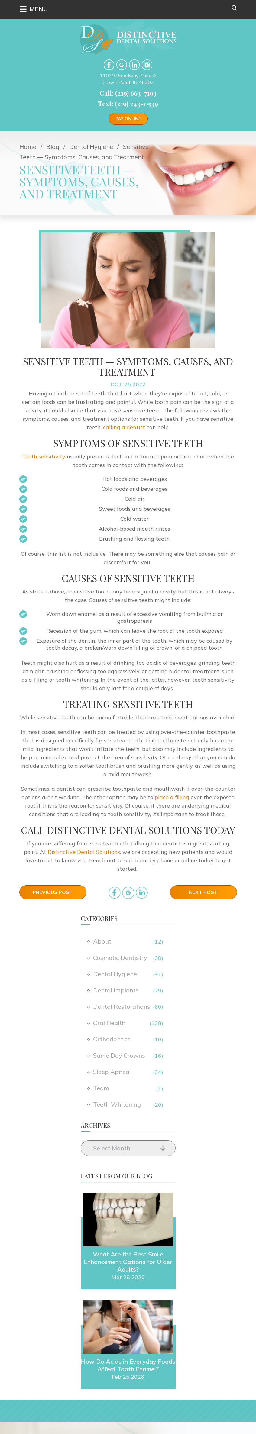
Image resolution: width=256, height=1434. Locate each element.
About (102, 941)
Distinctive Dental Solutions (84, 851)
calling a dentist (124, 427)
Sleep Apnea (111, 1072)
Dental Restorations (121, 1006)
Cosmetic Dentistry (120, 957)
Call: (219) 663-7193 (128, 93)
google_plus (128, 892)
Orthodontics (112, 1039)
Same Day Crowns (119, 1055)
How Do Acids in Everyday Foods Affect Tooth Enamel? (128, 1365)
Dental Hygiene (115, 974)
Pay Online (128, 118)
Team (101, 1088)
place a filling (171, 797)
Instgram (147, 64)
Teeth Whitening (117, 1104)
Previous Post (53, 892)
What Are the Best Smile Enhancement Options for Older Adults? (128, 1261)
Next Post (203, 892)
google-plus (121, 64)
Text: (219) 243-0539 (128, 103)
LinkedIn (134, 64)
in (142, 892)
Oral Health (109, 1023)
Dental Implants (116, 990)
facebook (109, 64)
